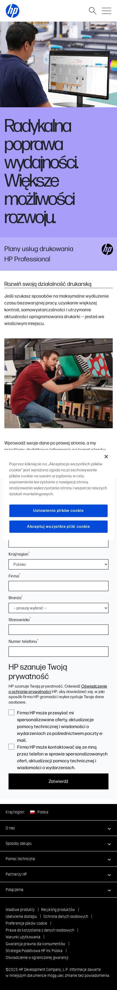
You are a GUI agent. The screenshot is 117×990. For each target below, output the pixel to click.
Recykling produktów (58, 909)
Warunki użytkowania (23, 937)
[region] (58, 495)
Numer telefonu (23, 641)
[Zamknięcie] (106, 456)
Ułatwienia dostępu (21, 916)
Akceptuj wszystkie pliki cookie (58, 526)
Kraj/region (19, 554)
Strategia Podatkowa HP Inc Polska (34, 950)
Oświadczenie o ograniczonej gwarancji (37, 957)
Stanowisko (20, 619)
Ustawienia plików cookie (58, 510)
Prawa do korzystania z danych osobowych (40, 930)
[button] (58, 828)
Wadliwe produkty (20, 909)
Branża (15, 597)
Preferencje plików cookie (26, 923)
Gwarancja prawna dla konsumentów (35, 943)
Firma (14, 576)
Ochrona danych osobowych (65, 916)
